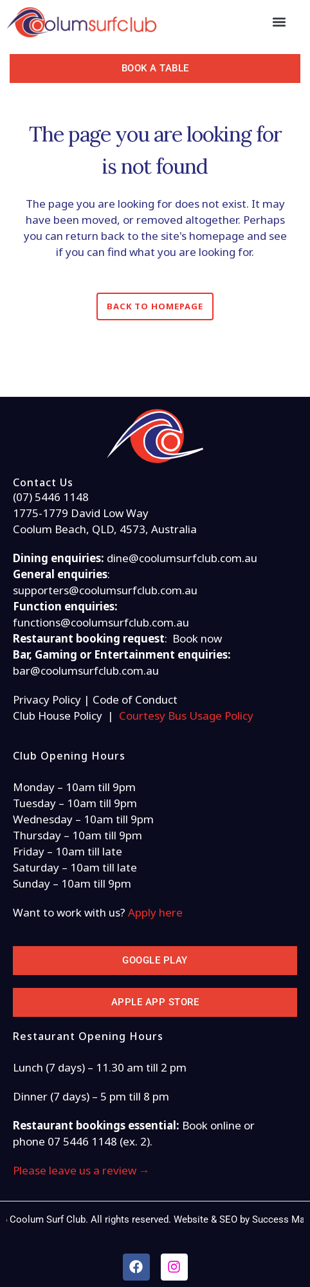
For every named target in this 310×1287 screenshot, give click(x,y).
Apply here (155, 912)
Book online (211, 1125)
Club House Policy (57, 715)
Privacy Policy (47, 699)
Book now (197, 638)
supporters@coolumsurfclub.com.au (105, 590)
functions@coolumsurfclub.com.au (101, 622)
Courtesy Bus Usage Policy (186, 715)
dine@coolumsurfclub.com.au (182, 558)
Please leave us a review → (81, 1170)
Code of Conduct (135, 699)
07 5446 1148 (82, 1141)
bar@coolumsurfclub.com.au (86, 670)
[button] (278, 22)
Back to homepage (155, 306)
